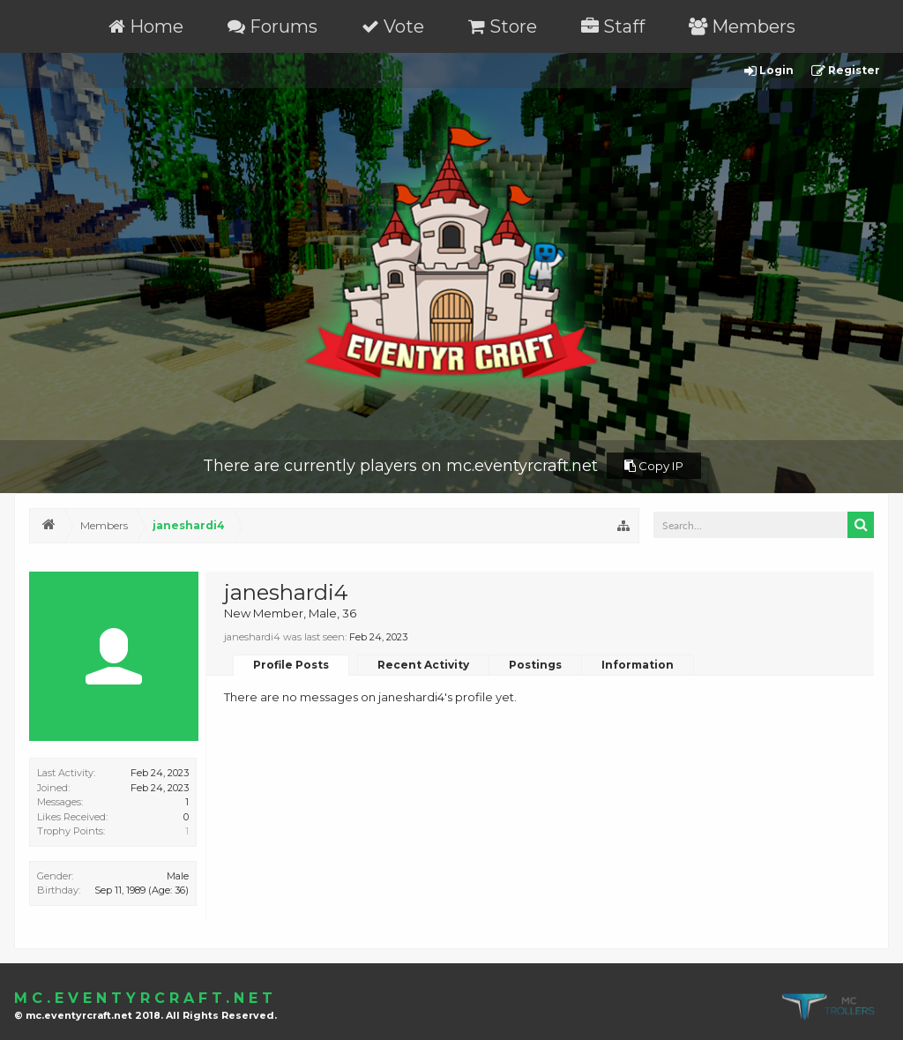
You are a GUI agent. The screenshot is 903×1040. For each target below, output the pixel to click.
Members (742, 26)
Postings (535, 664)
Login (769, 71)
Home (145, 26)
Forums (272, 26)
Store (502, 26)
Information (637, 664)
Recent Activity (423, 664)
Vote (393, 26)
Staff (613, 26)
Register (845, 71)
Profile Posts (291, 664)
